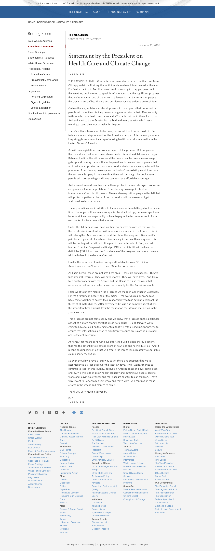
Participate (130, 423)
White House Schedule (41, 63)
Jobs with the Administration (130, 455)
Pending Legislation (42, 96)
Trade (62, 519)
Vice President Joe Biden (104, 433)
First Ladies (160, 460)
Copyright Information (107, 544)
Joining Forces (99, 506)
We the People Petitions (135, 489)
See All (63, 443)
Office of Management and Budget (104, 468)
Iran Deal (64, 469)
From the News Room (39, 431)
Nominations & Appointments (44, 113)
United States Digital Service (133, 475)
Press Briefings (36, 52)
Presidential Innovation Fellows (134, 468)
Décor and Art (162, 443)
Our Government (163, 482)
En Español (73, 544)
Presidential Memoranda (44, 79)
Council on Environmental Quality (104, 488)
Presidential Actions (39, 68)
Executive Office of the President (103, 448)
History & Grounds (165, 453)
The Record (65, 430)
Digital (126, 427)
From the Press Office (39, 454)
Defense (64, 479)
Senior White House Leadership (101, 455)
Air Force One (162, 479)
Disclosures (34, 118)
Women (64, 532)
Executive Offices (101, 463)
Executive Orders (40, 74)
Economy (64, 456)
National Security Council (104, 492)
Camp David (161, 476)
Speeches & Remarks (70, 22)
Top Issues (65, 446)
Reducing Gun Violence (71, 496)
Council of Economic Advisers (102, 481)
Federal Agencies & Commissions (164, 501)
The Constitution (163, 496)
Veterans (64, 529)
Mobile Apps (129, 436)
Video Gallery (35, 444)
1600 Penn (142, 11)
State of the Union (100, 522)
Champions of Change (134, 499)
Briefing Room (78, 11)
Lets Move (97, 502)
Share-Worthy (35, 438)
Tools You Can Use (132, 443)
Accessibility (88, 544)
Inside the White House (167, 427)
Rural (62, 499)
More (62, 476)
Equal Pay (65, 489)
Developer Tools (131, 440)
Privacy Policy (129, 544)
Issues (96, 11)
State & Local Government (168, 509)
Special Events (99, 519)
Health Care (66, 466)
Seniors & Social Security (72, 509)
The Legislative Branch (166, 489)
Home (31, 22)
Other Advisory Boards (103, 460)
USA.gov (143, 544)
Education (65, 460)
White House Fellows (133, 463)
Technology (65, 515)
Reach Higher (98, 509)
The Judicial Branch (164, 492)
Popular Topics (68, 427)
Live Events (34, 447)
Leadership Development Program (135, 481)
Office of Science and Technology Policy (102, 475)
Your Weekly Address (40, 40)
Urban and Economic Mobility (70, 524)
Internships (128, 460)
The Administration (118, 11)
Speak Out (128, 486)
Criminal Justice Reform (71, 436)
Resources (160, 512)
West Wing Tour (162, 430)
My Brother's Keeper (102, 512)
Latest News (34, 434)
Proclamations (39, 85)
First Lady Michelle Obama (105, 436)
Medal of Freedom (101, 529)
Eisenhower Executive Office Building (166, 471)
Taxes (63, 512)
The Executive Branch (166, 486)
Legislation (34, 91)
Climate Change (68, 453)
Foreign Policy (67, 463)
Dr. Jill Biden (98, 440)
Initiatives (97, 499)
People (95, 427)
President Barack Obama (104, 430)
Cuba (62, 440)
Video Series (161, 440)
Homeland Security (69, 492)
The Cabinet (98, 443)
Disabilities (65, 482)
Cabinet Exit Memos (69, 433)
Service (63, 502)
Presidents (160, 456)
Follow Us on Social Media (136, 430)
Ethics (63, 486)
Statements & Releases (41, 57)
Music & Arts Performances (41, 451)
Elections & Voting (164, 506)
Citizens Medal (130, 496)
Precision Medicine (101, 515)
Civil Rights (65, 450)
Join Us (127, 446)
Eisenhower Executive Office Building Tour (166, 435)
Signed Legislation (41, 102)
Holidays (159, 446)
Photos (31, 441)
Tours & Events (130, 450)
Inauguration (98, 525)
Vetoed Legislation (41, 107)
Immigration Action (69, 473)
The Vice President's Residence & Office (165, 465)
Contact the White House (135, 492)
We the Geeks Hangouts (135, 433)
